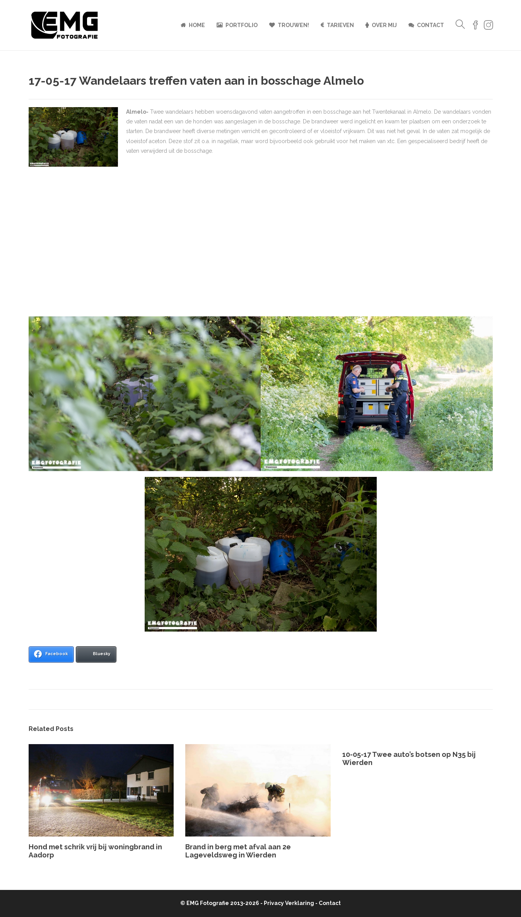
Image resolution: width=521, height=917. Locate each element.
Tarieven (340, 25)
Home (197, 25)
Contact (430, 25)
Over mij (384, 25)
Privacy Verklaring (289, 903)
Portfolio (241, 25)
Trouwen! (293, 25)
